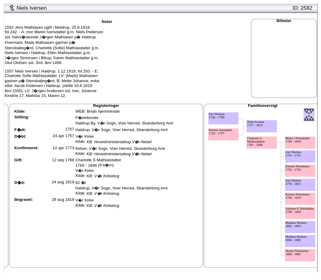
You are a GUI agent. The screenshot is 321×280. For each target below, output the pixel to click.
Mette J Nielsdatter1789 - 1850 (297, 140)
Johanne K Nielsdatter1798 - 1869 (299, 210)
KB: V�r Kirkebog (102, 176)
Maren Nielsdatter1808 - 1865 (297, 252)
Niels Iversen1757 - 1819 (255, 123)
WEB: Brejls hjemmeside (97, 111)
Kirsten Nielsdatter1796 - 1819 (297, 196)
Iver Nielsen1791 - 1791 (293, 153)
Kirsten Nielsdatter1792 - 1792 (297, 168)
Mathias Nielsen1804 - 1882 (295, 238)
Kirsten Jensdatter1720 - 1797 (220, 131)
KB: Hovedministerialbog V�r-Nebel (118, 142)
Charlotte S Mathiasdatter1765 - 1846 (256, 141)
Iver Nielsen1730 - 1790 (217, 115)
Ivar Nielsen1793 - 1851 (293, 182)
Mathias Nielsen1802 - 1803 (295, 224)
